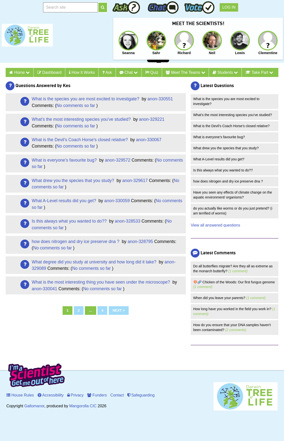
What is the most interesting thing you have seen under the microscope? (101, 282)
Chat (129, 72)
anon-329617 (135, 180)
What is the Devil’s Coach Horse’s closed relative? (80, 139)
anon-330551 (160, 98)
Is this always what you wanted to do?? (70, 221)
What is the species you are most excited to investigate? (86, 98)
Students (225, 72)
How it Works (82, 72)
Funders (97, 395)
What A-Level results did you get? (64, 200)
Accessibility (51, 395)
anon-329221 (151, 119)
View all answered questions (215, 225)
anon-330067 (149, 139)
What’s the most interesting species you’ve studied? (82, 119)
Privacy (75, 395)
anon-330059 (117, 200)
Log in (228, 7)
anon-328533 (127, 221)
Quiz (151, 72)
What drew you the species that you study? (73, 180)
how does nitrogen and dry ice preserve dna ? (76, 241)
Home (22, 72)
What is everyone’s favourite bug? (65, 160)
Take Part (259, 72)
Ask (107, 72)
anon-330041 (44, 288)
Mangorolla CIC (82, 406)
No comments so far (75, 105)
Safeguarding (141, 395)
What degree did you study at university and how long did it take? (94, 261)
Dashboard (49, 72)
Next (117, 310)
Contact (117, 395)
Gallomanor (34, 406)
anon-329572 (117, 160)
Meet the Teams (185, 72)
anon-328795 (140, 241)
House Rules (20, 395)
